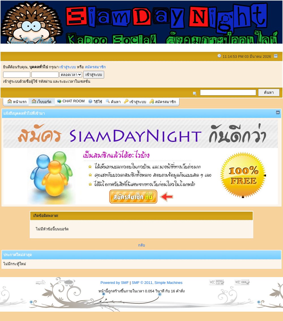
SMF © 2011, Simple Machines (157, 282)
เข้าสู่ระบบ (67, 67)
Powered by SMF (114, 282)
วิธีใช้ (98, 102)
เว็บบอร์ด (44, 102)
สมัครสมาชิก (95, 67)
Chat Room (74, 101)
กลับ (141, 245)
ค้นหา (116, 102)
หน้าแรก (20, 102)
